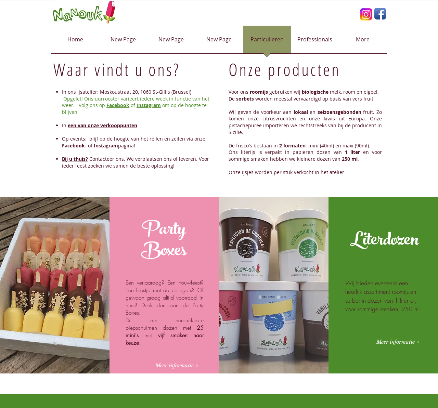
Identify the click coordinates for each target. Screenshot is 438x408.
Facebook (117, 105)
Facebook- (74, 145)
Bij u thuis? (75, 159)
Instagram (149, 105)
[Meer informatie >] (177, 365)
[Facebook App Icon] (380, 13)
